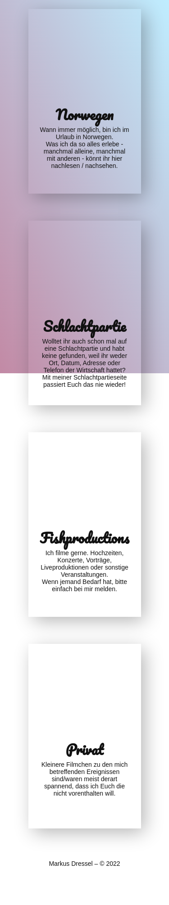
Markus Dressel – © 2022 (84, 863)
